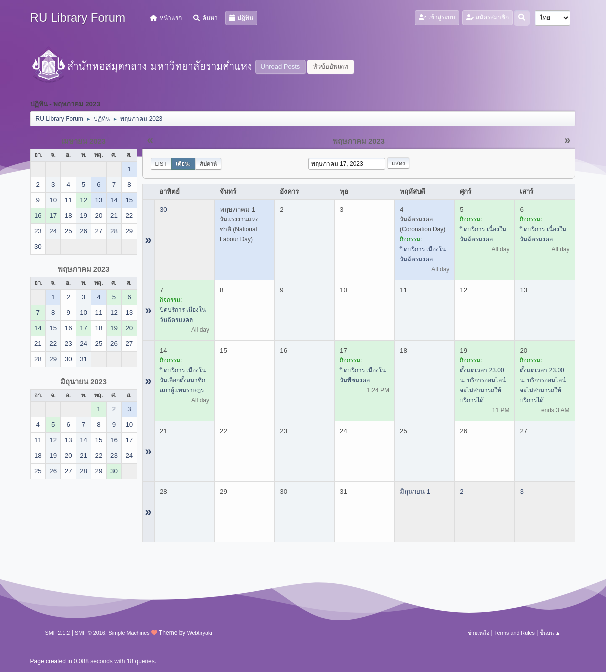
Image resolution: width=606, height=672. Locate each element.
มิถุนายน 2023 (83, 382)
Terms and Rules (514, 633)
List (162, 164)
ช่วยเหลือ (479, 633)
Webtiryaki (200, 633)
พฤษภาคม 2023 (84, 269)
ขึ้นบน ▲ (550, 633)
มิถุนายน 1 (415, 491)
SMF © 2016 (90, 633)
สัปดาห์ (208, 164)
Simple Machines (129, 633)
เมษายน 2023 (84, 141)
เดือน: (183, 164)
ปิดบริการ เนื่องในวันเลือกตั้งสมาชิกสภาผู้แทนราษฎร (183, 380)
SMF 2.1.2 (58, 633)
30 (164, 209)
